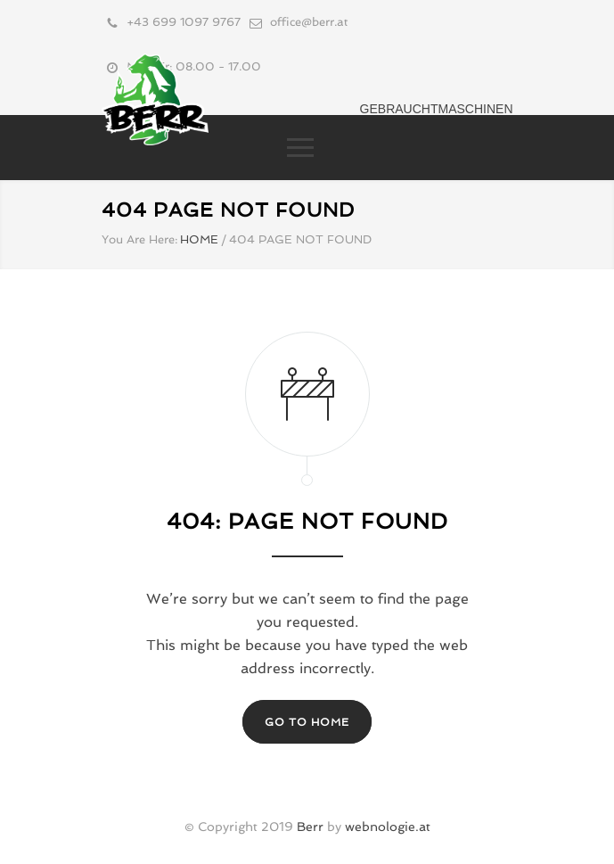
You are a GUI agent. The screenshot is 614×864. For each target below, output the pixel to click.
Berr (310, 826)
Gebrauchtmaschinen (436, 109)
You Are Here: (139, 239)
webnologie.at (387, 826)
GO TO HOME (307, 722)
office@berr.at (309, 22)
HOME (199, 239)
